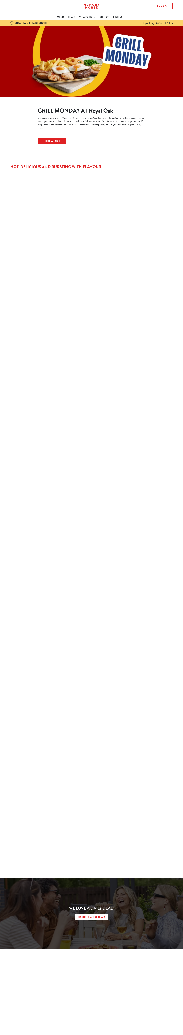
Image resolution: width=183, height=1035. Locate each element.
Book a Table (52, 141)
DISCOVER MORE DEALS (92, 917)
